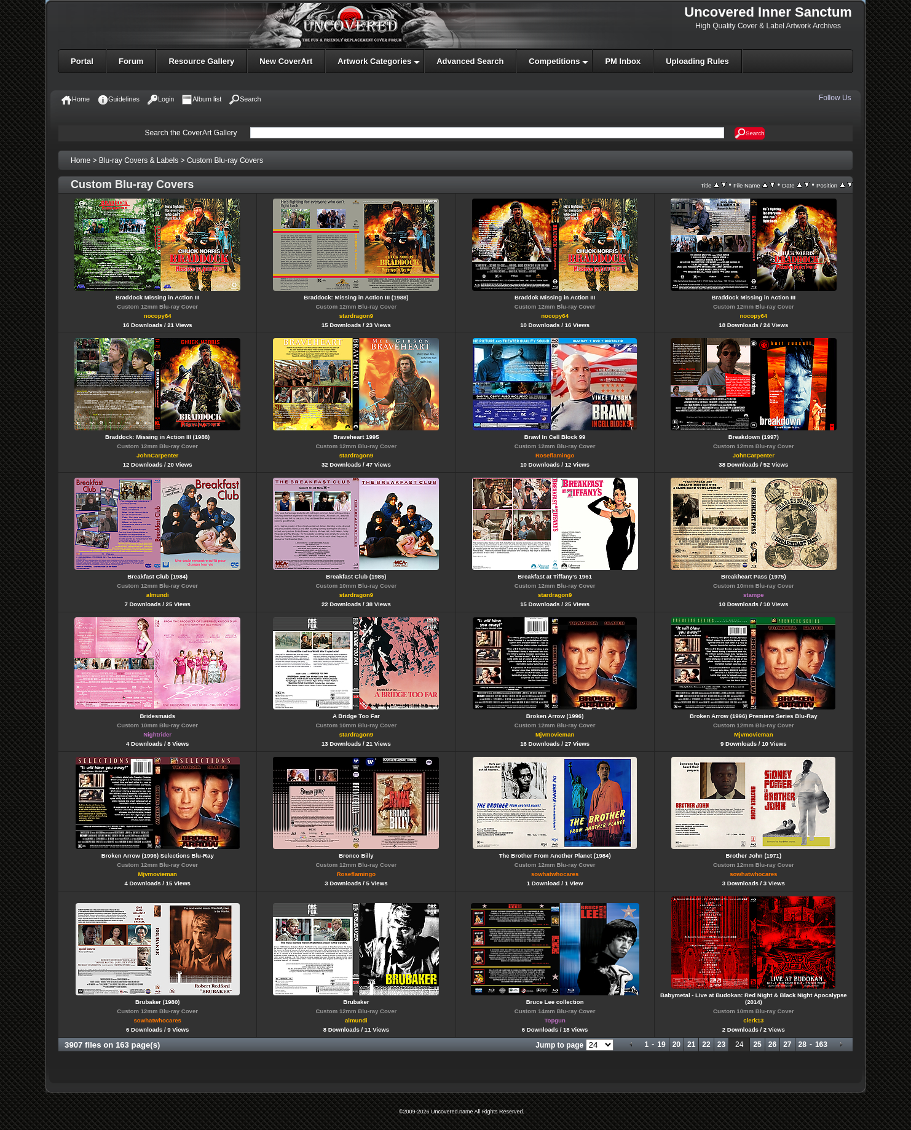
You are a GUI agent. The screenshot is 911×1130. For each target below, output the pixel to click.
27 (787, 1044)
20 (676, 1044)
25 (757, 1044)
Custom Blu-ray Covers (225, 160)
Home (80, 160)
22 (706, 1044)
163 (821, 1044)
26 (772, 1044)
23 (721, 1044)
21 (691, 1044)
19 (661, 1044)
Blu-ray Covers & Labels (138, 160)
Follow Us (836, 97)
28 (802, 1044)
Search (749, 133)
